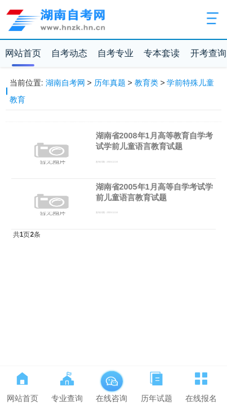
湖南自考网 (65, 82)
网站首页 (23, 53)
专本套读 (162, 53)
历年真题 (110, 82)
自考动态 (69, 53)
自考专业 (115, 53)
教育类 (146, 82)
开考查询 (208, 53)
